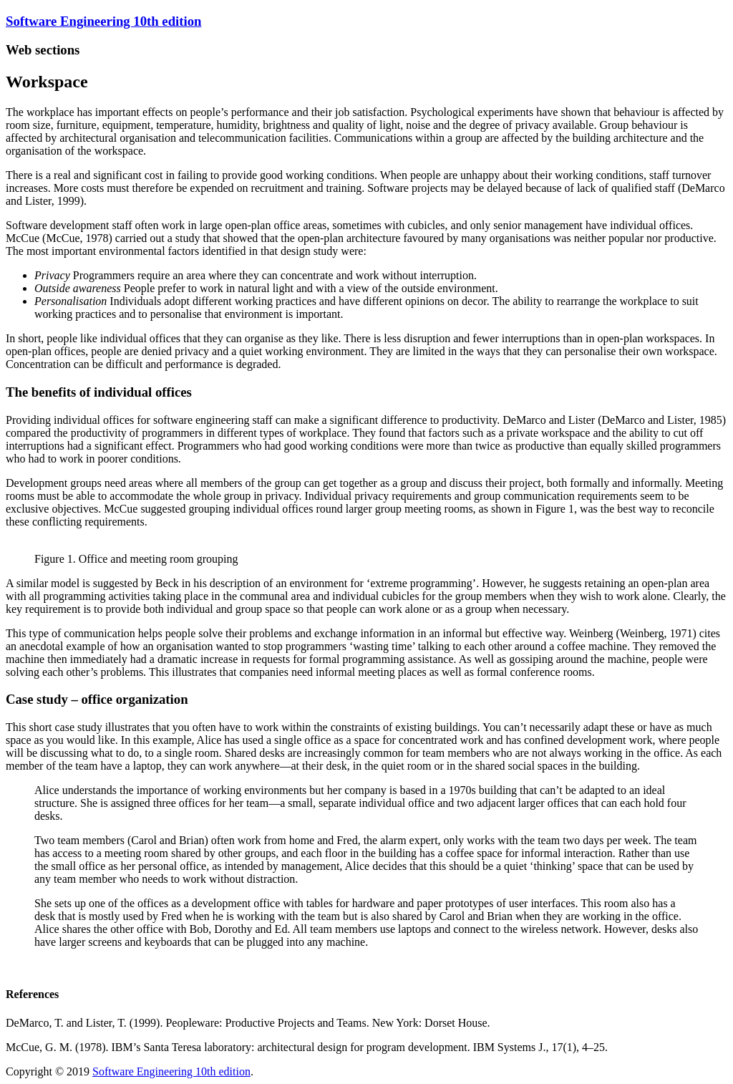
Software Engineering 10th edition (103, 21)
